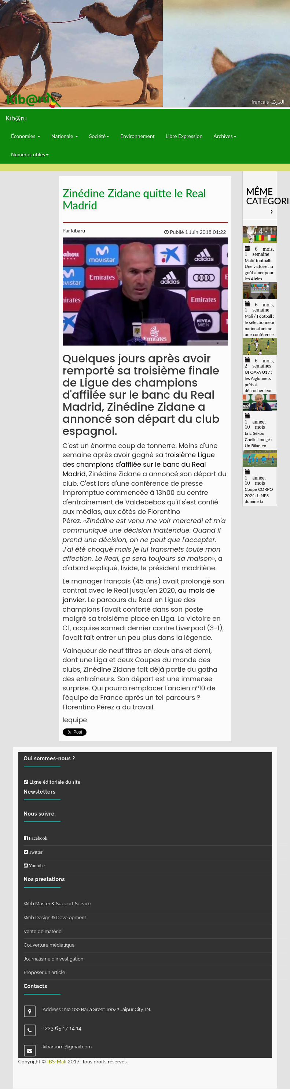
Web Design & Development (55, 917)
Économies (25, 136)
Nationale (64, 136)
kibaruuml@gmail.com (67, 1046)
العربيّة (277, 101)
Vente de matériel (43, 931)
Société (99, 136)
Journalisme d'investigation (54, 959)
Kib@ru (16, 118)
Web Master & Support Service (57, 903)
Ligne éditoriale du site (52, 782)
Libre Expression (184, 136)
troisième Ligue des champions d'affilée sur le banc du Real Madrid (139, 464)
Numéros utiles (30, 154)
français (261, 101)
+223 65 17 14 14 (62, 1028)
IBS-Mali (56, 1061)
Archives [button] (224, 136)
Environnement (137, 136)
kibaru (77, 230)
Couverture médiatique (49, 945)
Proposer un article (44, 972)
